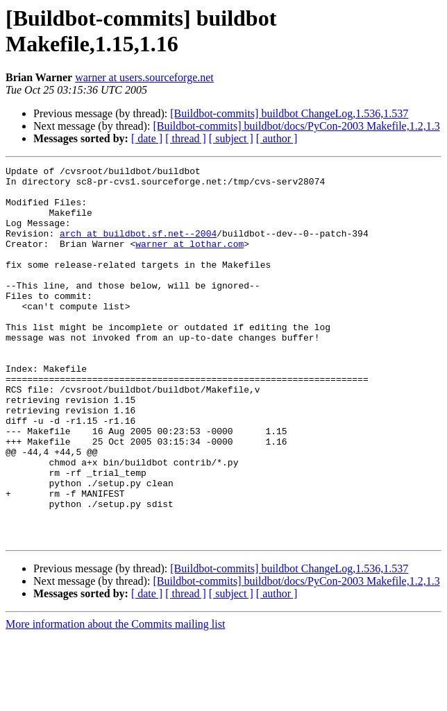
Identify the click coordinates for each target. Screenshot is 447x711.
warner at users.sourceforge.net (144, 77)
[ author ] (277, 138)
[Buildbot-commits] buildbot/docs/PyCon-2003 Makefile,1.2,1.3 (296, 126)
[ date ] (146, 138)
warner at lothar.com (189, 260)
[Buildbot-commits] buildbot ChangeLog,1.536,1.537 (289, 113)
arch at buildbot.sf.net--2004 (138, 247)
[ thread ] (185, 138)
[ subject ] (231, 138)
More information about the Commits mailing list (115, 699)
